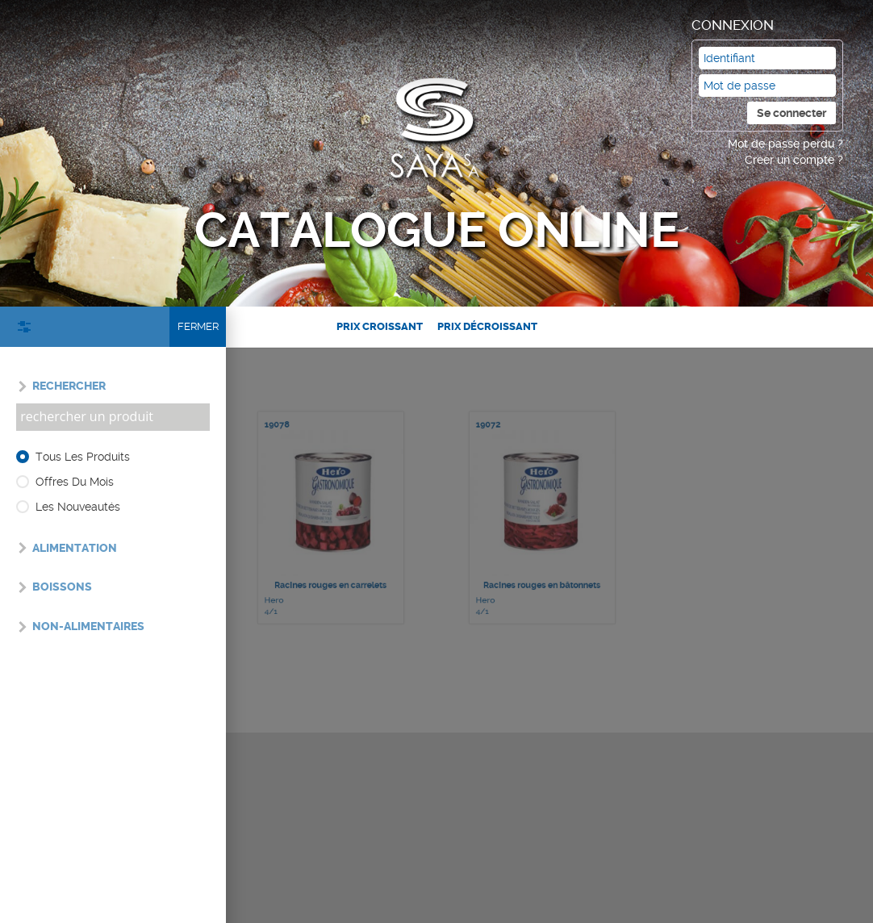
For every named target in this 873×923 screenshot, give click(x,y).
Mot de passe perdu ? (785, 143)
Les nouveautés (78, 506)
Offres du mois (75, 481)
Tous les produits (83, 456)
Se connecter (791, 112)
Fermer (198, 326)
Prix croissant (379, 326)
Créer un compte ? (794, 159)
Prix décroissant (487, 326)
